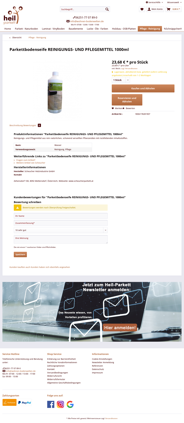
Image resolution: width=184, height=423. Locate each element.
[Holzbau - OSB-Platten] (124, 28)
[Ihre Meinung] (61, 239)
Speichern (20, 254)
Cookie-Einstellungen (102, 359)
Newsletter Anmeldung (103, 362)
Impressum (97, 372)
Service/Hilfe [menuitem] (153, 2)
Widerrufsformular (56, 379)
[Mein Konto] (155, 9)
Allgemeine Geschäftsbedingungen (64, 382)
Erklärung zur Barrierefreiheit (61, 359)
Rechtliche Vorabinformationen (62, 362)
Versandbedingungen (57, 372)
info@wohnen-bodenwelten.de (87, 21)
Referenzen (97, 365)
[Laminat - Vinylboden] (53, 28)
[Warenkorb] (173, 9)
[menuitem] (85, 17)
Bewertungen (32, 125)
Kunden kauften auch (20, 267)
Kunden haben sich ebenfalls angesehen (50, 267)
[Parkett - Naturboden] (26, 28)
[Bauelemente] (76, 28)
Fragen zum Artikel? (24, 160)
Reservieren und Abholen (127, 100)
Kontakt (51, 369)
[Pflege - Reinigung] (150, 28)
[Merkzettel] (142, 9)
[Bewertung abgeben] (61, 230)
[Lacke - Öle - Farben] (97, 28)
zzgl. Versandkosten (129, 68)
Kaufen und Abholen (143, 88)
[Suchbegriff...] (85, 9)
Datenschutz (98, 369)
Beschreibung (16, 125)
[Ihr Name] (61, 216)
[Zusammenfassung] (61, 223)
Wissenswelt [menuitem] (173, 2)
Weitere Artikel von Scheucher (29, 162)
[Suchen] (107, 9)
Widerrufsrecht (54, 376)
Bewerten (128, 108)
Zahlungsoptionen (56, 365)
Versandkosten (111, 418)
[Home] (7, 28)
